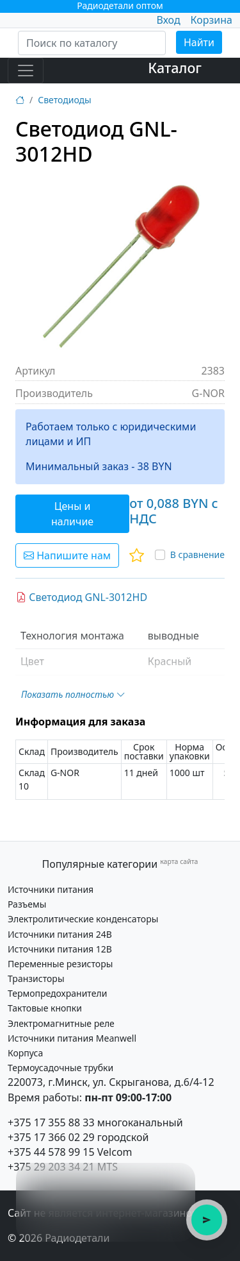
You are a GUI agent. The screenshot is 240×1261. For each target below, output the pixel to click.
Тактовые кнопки (45, 1008)
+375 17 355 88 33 (51, 1122)
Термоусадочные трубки (60, 1068)
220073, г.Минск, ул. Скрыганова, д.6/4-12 (111, 1082)
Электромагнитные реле (61, 1023)
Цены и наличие (72, 514)
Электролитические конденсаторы (83, 919)
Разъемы (27, 904)
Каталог (175, 67)
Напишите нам (67, 555)
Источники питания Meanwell (72, 1038)
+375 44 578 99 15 (51, 1152)
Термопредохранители (57, 993)
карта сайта (179, 861)
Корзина (211, 20)
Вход (168, 20)
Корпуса (25, 1053)
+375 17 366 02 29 (51, 1137)
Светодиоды (64, 100)
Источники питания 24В (60, 934)
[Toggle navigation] (26, 70)
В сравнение (197, 554)
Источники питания (50, 889)
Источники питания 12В (60, 949)
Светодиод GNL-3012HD (81, 597)
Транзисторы (36, 978)
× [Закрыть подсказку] (178, 1179)
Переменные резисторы (60, 964)
